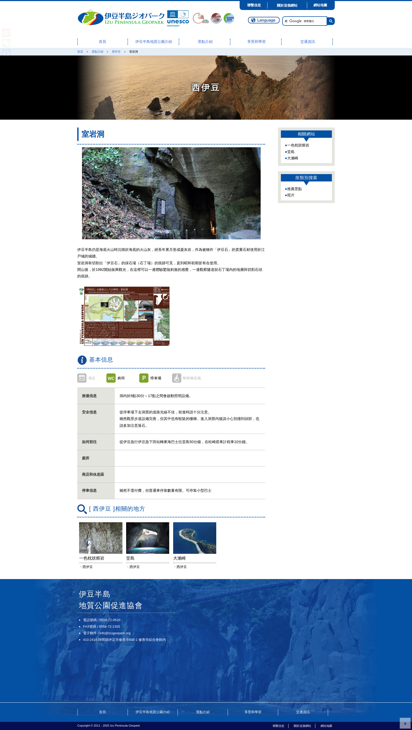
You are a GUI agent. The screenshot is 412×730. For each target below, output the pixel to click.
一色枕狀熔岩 (298, 145)
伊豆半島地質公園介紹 (153, 42)
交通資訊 (307, 42)
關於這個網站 (287, 5)
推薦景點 (294, 189)
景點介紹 (205, 42)
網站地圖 (320, 5)
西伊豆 (116, 51)
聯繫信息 (254, 5)
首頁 (102, 42)
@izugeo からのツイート (205, 590)
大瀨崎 (292, 158)
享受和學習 (256, 42)
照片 (291, 195)
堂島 (291, 152)
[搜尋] (304, 21)
